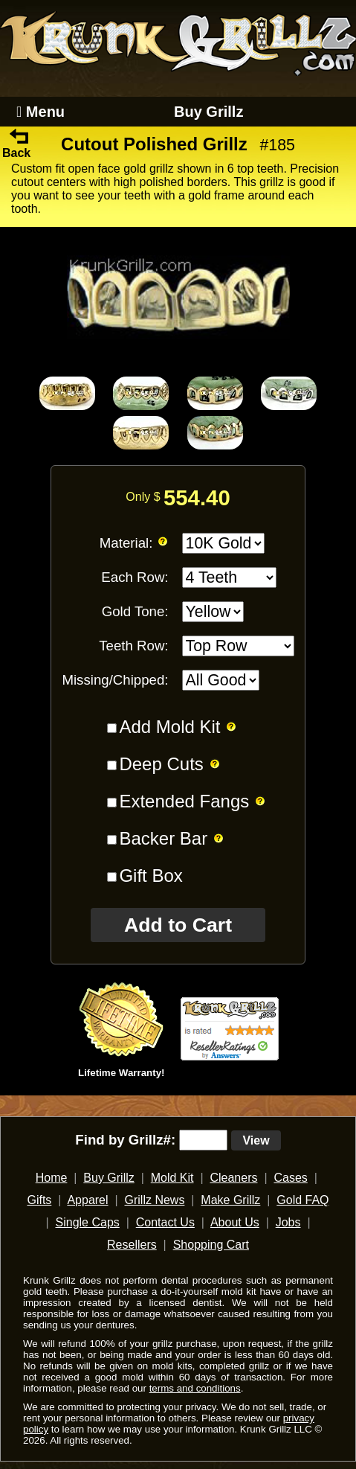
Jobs (288, 1222)
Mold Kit (172, 1177)
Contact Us (165, 1222)
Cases (290, 1177)
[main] (178, 618)
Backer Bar (163, 838)
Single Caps (88, 1222)
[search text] (203, 1140)
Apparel (87, 1200)
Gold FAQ (302, 1200)
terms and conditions (195, 1388)
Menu (40, 111)
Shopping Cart (211, 1244)
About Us (234, 1222)
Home (52, 1177)
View (255, 1140)
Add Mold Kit (169, 727)
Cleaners (233, 1177)
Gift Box (150, 875)
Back (16, 146)
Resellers (132, 1244)
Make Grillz (230, 1200)
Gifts (39, 1200)
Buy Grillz (208, 111)
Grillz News (155, 1200)
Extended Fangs (184, 801)
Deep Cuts (161, 764)
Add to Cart (178, 925)
